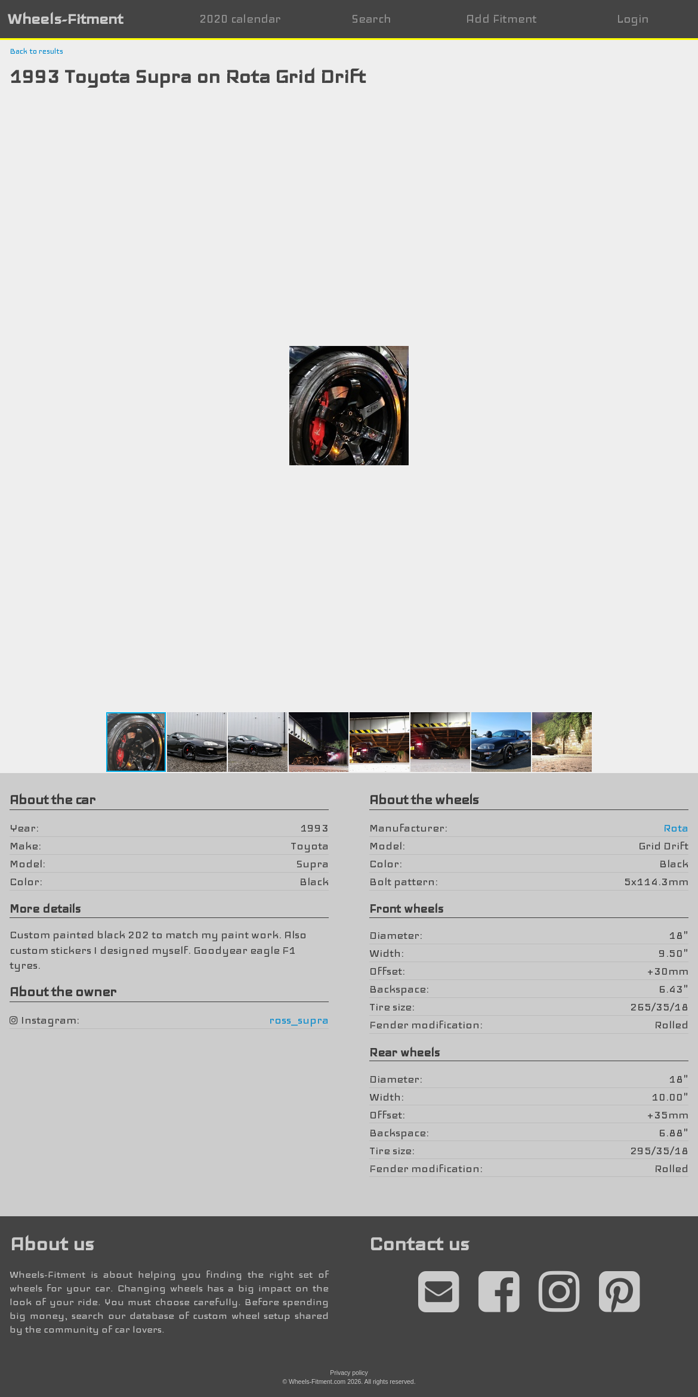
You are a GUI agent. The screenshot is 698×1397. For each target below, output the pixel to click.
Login (632, 19)
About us (52, 1244)
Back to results (36, 51)
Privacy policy (349, 1373)
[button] (643, 110)
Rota (675, 828)
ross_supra (299, 1020)
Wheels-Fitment (65, 19)
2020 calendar (240, 19)
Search (371, 19)
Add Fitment (501, 19)
